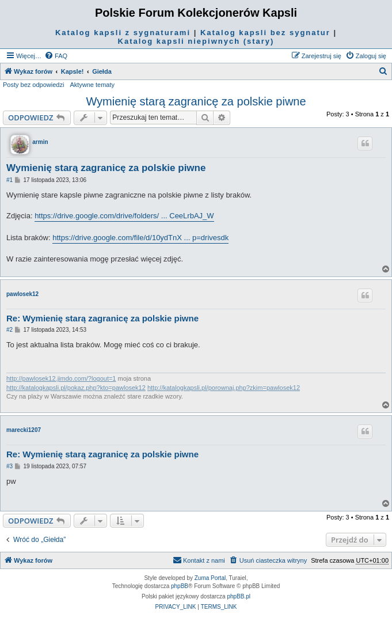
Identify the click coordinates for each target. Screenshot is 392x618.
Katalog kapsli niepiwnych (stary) (196, 41)
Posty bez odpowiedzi (33, 84)
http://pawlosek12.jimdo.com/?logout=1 (61, 378)
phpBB (179, 586)
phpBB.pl (238, 596)
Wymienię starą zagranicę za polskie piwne (196, 101)
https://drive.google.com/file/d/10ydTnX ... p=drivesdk (140, 237)
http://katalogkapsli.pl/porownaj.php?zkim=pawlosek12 (223, 387)
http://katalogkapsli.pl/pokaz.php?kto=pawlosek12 (76, 387)
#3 (9, 466)
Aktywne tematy (92, 84)
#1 (9, 180)
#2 (9, 330)
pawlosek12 (22, 294)
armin (40, 142)
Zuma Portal (210, 578)
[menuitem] (55, 56)
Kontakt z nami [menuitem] (199, 560)
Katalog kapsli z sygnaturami (123, 32)
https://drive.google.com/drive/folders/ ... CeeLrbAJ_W (124, 215)
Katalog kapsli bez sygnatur (265, 32)
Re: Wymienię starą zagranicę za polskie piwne (102, 318)
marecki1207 (23, 430)
